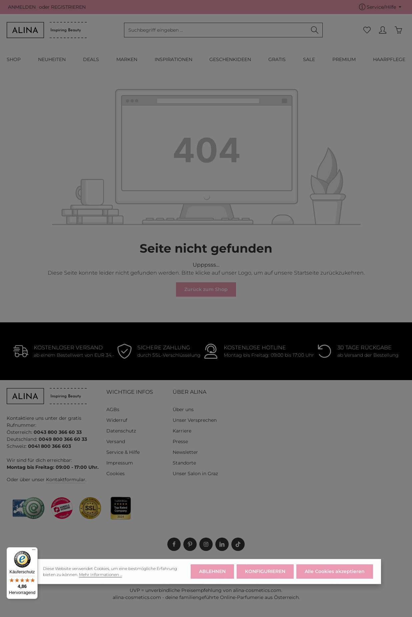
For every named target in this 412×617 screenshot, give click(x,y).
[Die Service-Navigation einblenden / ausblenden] (380, 7)
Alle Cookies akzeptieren (335, 576)
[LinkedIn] (222, 544)
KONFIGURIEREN (265, 576)
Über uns (183, 409)
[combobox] (215, 30)
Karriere (182, 431)
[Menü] (34, 551)
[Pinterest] (190, 544)
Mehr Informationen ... (100, 579)
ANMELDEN (22, 7)
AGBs (112, 409)
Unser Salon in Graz (195, 474)
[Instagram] (206, 544)
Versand (115, 441)
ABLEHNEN (212, 576)
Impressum (119, 463)
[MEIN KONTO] (382, 30)
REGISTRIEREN (68, 7)
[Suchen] (315, 30)
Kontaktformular (65, 480)
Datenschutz (121, 431)
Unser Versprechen (195, 420)
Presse (180, 441)
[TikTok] (238, 544)
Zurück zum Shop (206, 289)
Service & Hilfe (123, 452)
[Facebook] (174, 544)
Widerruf (116, 420)
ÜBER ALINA (189, 392)
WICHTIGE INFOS (129, 392)
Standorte (184, 463)
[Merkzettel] (367, 30)
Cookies (115, 474)
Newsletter (185, 452)
